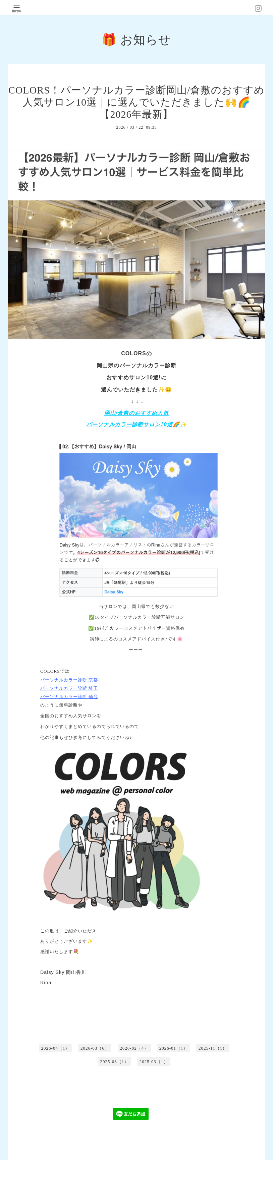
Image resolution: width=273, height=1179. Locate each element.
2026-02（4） (134, 1048)
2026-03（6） (94, 1048)
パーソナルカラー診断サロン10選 (129, 424)
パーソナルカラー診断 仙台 (69, 696)
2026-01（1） (173, 1048)
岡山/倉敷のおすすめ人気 (136, 413)
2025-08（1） (114, 1061)
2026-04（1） (55, 1048)
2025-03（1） (154, 1061)
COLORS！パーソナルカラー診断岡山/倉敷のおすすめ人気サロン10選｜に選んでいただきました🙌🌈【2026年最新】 (136, 102)
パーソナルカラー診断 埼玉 (69, 688)
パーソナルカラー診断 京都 (69, 679)
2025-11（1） (213, 1048)
